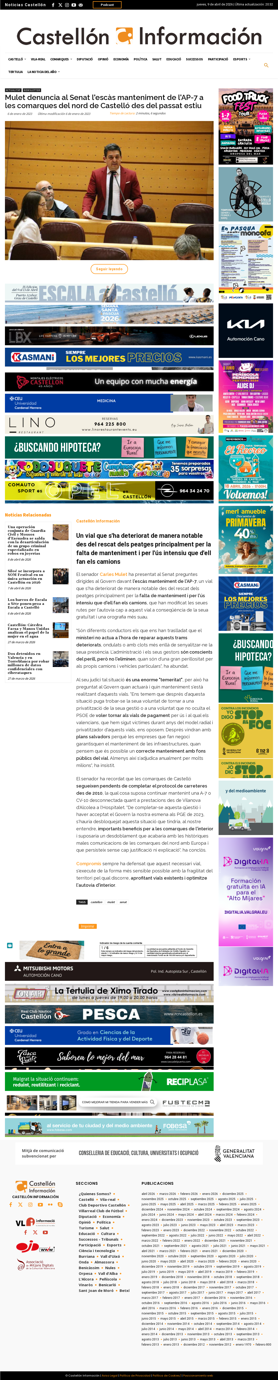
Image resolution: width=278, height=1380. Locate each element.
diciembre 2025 (233, 1193)
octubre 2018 (223, 1277)
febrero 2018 (150, 1287)
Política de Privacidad (135, 1376)
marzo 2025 (206, 1204)
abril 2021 (148, 1251)
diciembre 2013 (172, 1334)
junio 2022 (216, 1235)
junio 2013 (188, 1339)
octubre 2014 (203, 1323)
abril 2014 (204, 1329)
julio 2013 (170, 1339)
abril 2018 (226, 1282)
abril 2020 (187, 1261)
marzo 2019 (224, 1271)
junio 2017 (216, 1292)
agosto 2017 (177, 1292)
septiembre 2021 (175, 1245)
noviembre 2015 (153, 1313)
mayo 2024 (186, 1214)
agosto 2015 (226, 1313)
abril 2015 (187, 1318)
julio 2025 (246, 1199)
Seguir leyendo (109, 269)
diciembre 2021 (215, 1240)
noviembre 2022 (220, 1230)
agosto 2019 (252, 1266)
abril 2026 (148, 1193)
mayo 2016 (257, 1303)
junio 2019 (166, 1271)
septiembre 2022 (153, 1235)
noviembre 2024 (178, 1209)
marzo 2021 (167, 1251)
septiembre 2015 (202, 1313)
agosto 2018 (150, 1282)
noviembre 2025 (153, 1199)
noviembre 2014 (178, 1323)
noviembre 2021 (241, 1240)
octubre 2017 (245, 1287)
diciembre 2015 (233, 1308)
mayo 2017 (235, 1292)
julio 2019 (148, 1271)
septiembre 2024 (227, 1209)
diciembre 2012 (194, 1344)
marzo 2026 (167, 1193)
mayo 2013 (207, 1339)
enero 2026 (210, 1193)
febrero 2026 (189, 1193)
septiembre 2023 (247, 1219)
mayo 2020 (168, 1261)
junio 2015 (149, 1318)
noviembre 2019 (178, 1266)
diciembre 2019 (152, 1266)
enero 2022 (192, 1240)
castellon (96, 902)
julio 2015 (246, 1313)
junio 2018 (188, 1282)
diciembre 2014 (152, 1323)
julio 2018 (170, 1282)
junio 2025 (149, 1204)
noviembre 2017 (220, 1287)
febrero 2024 (245, 1214)
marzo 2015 (206, 1318)
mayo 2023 (207, 1225)
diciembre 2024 (152, 1209)
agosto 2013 (150, 1339)
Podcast (107, 5)
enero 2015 (248, 1318)
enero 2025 (248, 1204)
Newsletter (32, 90)
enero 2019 (149, 1277)
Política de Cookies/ (167, 1376)
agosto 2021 (200, 1245)
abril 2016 (148, 1308)
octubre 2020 (177, 1256)
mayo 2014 (186, 1329)
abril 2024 (204, 1214)
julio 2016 (220, 1303)
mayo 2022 (235, 1235)
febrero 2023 (150, 1230)
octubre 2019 (203, 1266)
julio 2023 (170, 1225)
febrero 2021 (189, 1251)
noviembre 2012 (220, 1344)
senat (123, 902)
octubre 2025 (177, 1199)
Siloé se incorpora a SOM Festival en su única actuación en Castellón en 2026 (26, 577)
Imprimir (87, 926)
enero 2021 (210, 1251)
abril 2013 (226, 1339)
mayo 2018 (207, 1282)
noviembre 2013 (198, 1334)
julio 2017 (197, 1292)
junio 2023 (188, 1225)
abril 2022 (254, 1235)
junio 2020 (149, 1261)
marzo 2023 (246, 1225)
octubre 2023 (223, 1219)
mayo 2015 (168, 1318)
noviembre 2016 (241, 1297)
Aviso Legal (110, 1376)
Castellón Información (98, 520)
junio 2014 (166, 1329)
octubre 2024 (203, 1209)
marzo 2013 (246, 1339)
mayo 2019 (186, 1271)
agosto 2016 (200, 1303)
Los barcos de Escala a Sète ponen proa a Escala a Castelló (27, 604)
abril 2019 (204, 1271)
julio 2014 (148, 1329)
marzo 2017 (150, 1297)
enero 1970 (243, 1344)
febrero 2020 (227, 1261)
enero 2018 (171, 1287)
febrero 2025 (227, 1204)
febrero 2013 (150, 1344)
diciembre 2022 (194, 1230)
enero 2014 (149, 1334)
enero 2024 (149, 1219)
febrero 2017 (171, 1297)
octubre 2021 (151, 1245)
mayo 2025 (168, 1204)
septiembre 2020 (202, 1256)
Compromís (88, 863)
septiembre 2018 (247, 1277)
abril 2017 (254, 1292)
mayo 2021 (257, 1245)
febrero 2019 (245, 1271)
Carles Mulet (113, 574)
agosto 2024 (252, 1209)
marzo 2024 (224, 1214)
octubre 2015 (177, 1313)
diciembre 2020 (233, 1251)
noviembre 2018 (198, 1277)
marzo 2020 (206, 1261)
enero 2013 (171, 1344)
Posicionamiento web (198, 1376)
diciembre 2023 (172, 1219)
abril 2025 (187, 1204)
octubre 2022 (245, 1230)
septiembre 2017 (153, 1292)
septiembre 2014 (227, 1323)
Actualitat (13, 90)
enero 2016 (210, 1308)
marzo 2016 (167, 1308)
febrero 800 (263, 1344)
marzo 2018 (246, 1282)
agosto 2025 (226, 1199)
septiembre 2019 (227, 1266)
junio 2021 (238, 1245)
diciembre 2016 (215, 1297)
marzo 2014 (224, 1329)
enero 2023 (171, 1230)
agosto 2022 (177, 1235)
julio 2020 (246, 1256)
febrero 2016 (189, 1308)
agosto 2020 (226, 1256)
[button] (266, 66)
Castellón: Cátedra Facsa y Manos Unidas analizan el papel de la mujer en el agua (28, 631)
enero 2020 (248, 1261)
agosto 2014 (252, 1323)
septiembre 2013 (247, 1334)
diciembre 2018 (172, 1277)
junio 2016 (238, 1303)
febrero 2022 (171, 1240)
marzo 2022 (150, 1240)
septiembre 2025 (202, 1199)
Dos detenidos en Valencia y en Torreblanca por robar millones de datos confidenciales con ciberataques (28, 663)
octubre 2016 (151, 1303)
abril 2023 (226, 1225)
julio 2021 (220, 1245)
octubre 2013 (223, 1334)
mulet (111, 902)
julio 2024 (148, 1214)
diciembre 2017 (194, 1287)
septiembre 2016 (175, 1303)
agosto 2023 (150, 1225)
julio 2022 (197, 1235)
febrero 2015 (227, 1318)
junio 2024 (166, 1214)
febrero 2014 (245, 1329)
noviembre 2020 (153, 1256)
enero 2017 (192, 1297)
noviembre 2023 (198, 1219)
